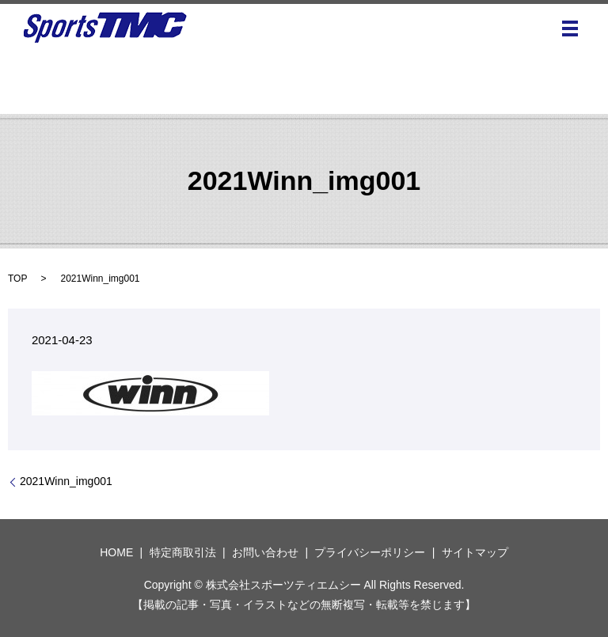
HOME (116, 552)
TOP (17, 278)
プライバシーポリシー (369, 552)
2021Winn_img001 (66, 481)
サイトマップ (475, 552)
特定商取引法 (183, 552)
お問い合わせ (265, 552)
